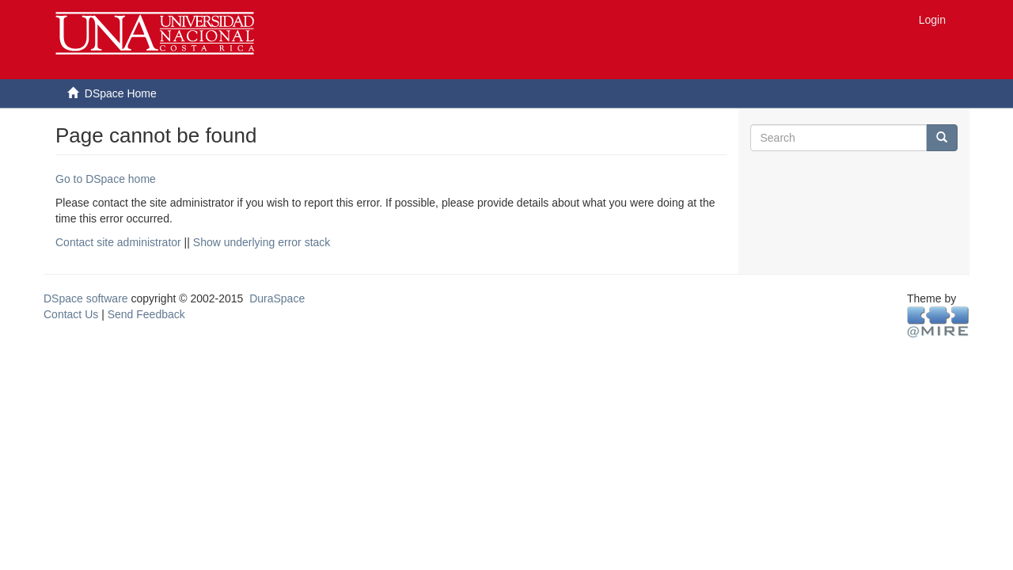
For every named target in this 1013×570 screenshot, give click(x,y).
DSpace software (86, 298)
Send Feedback (146, 314)
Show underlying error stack (262, 242)
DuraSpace (277, 298)
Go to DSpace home (105, 179)
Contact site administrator (118, 242)
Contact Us (71, 314)
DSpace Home (121, 93)
